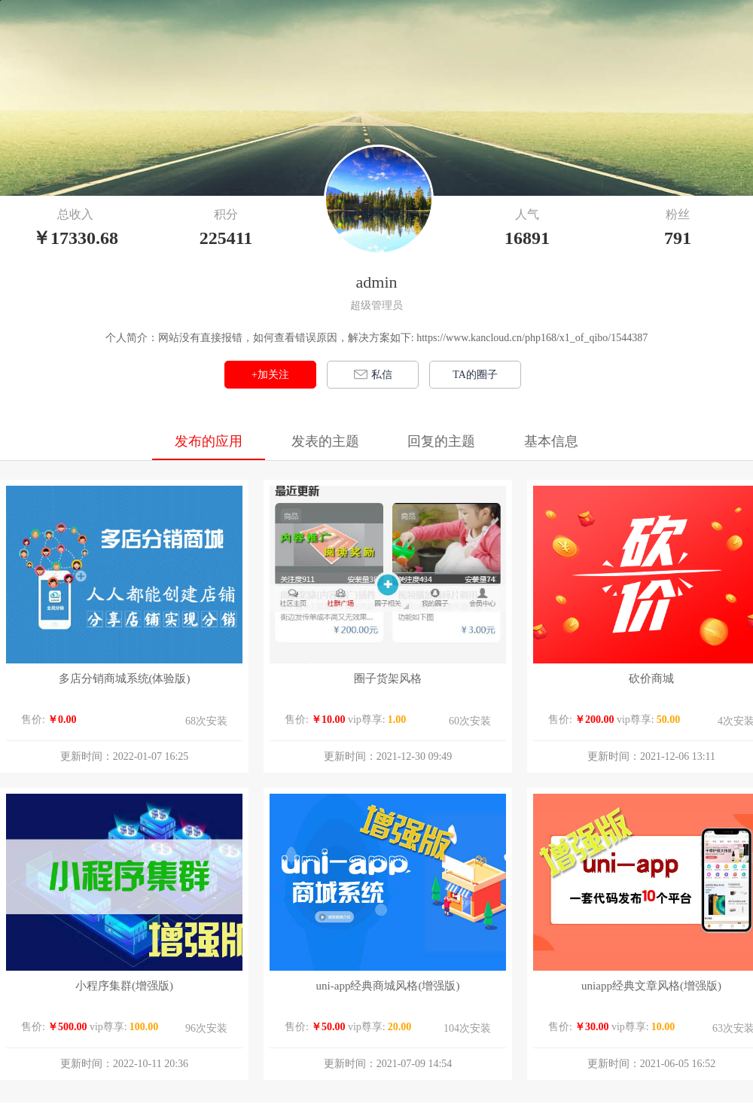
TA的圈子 (475, 374)
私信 (373, 374)
